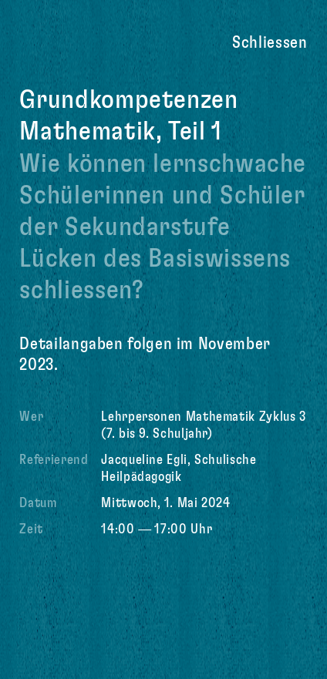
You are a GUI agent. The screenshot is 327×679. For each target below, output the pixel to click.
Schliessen (269, 43)
